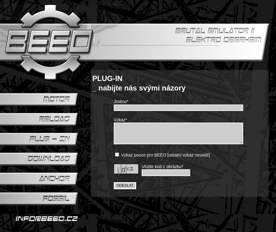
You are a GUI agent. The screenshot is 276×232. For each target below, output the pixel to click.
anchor (6, 175)
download (9, 155)
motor (5, 95)
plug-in (6, 135)
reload (6, 115)
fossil (5, 195)
